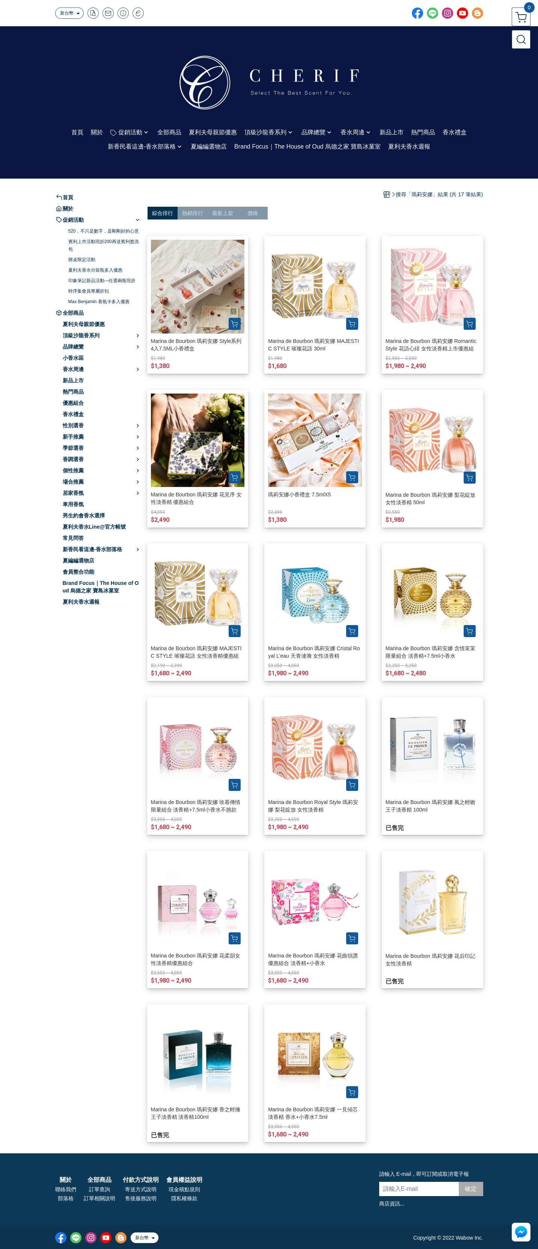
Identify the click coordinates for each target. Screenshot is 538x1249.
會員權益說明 (184, 1180)
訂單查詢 (99, 1189)
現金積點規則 (184, 1189)
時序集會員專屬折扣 (88, 291)
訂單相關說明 (99, 1198)
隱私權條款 (184, 1198)
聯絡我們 (65, 1189)
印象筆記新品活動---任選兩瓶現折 (102, 280)
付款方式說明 (141, 1180)
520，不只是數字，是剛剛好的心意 (103, 231)
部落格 (66, 1198)
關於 (66, 1180)
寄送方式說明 (141, 1189)
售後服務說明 (141, 1198)
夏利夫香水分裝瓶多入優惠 (95, 270)
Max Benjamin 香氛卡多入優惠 (99, 301)
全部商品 (99, 1180)
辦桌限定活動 (81, 259)
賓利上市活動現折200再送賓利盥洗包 (103, 245)
